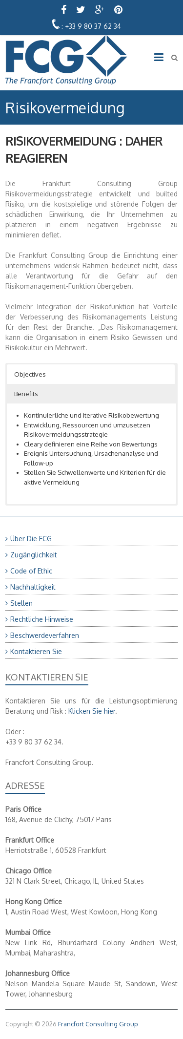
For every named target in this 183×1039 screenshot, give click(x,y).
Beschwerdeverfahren (44, 635)
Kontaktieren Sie (36, 651)
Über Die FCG (31, 538)
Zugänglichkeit (33, 555)
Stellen (21, 603)
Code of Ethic (31, 571)
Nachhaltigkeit (33, 587)
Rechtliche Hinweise (41, 619)
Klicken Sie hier (91, 711)
